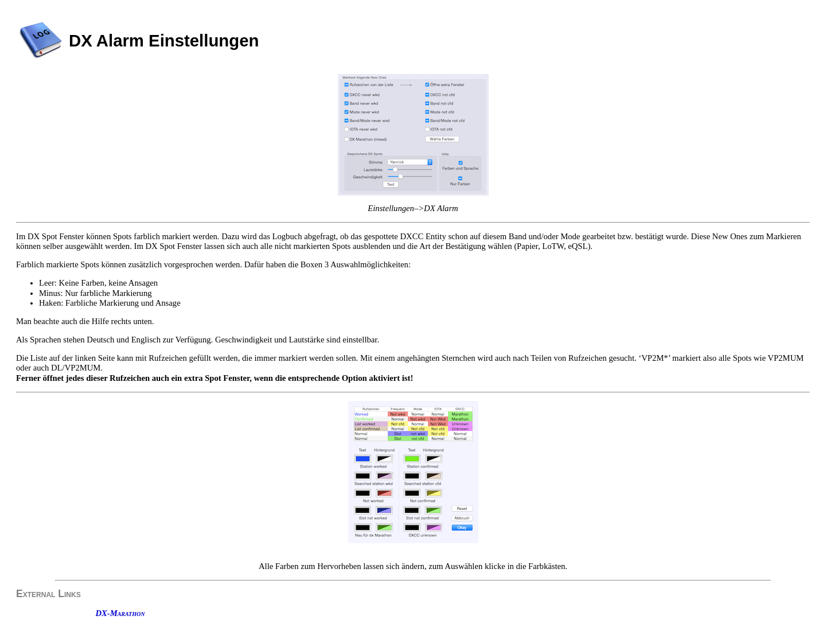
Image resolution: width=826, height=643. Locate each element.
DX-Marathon (120, 613)
